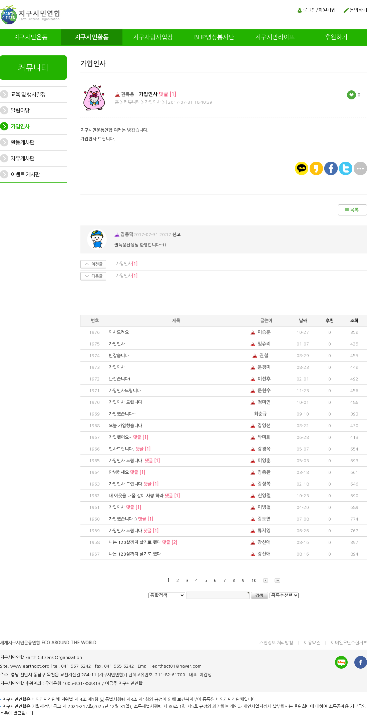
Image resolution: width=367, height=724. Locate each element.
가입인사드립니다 (125, 391)
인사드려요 (119, 332)
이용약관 (312, 643)
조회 (354, 320)
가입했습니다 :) (131, 519)
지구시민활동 (92, 37)
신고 (176, 234)
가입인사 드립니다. (134, 461)
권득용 (124, 94)
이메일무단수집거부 (349, 643)
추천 (330, 320)
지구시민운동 (31, 37)
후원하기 (336, 37)
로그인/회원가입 (319, 10)
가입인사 (117, 344)
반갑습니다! (119, 379)
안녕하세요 (127, 472)
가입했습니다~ (122, 414)
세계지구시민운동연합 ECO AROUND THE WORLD (48, 643)
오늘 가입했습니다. (126, 426)
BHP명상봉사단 (214, 37)
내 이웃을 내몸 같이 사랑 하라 (144, 496)
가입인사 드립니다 (125, 402)
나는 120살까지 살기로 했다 (143, 542)
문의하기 (358, 10)
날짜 (303, 320)
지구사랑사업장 (153, 37)
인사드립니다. (130, 449)
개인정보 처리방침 (276, 643)
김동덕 (123, 234)
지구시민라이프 (275, 37)
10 (254, 580)
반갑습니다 (119, 355)
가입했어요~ (128, 437)
